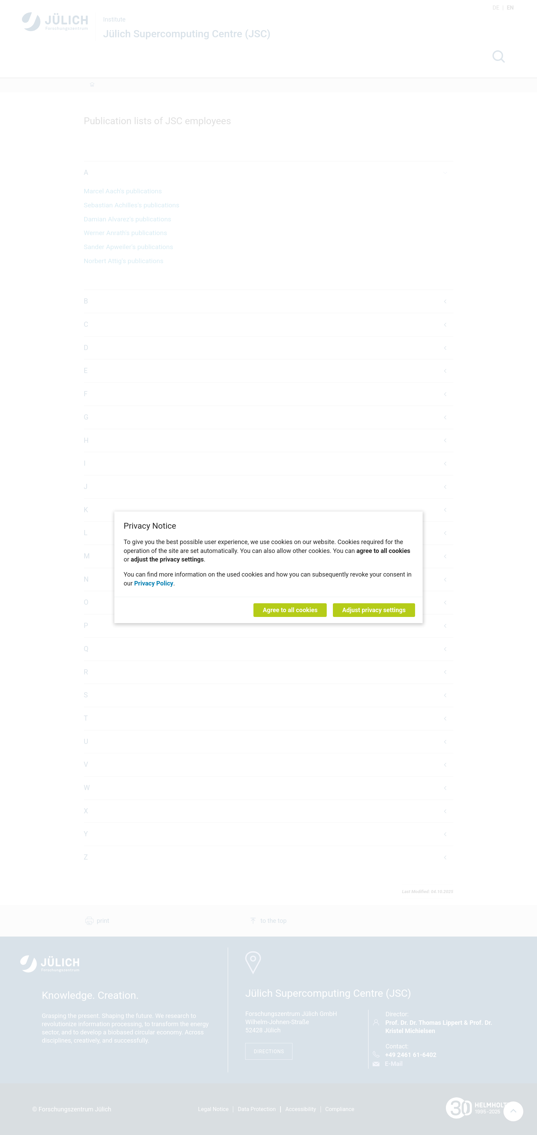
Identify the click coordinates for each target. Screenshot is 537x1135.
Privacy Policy (153, 583)
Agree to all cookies (290, 610)
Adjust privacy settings (373, 610)
